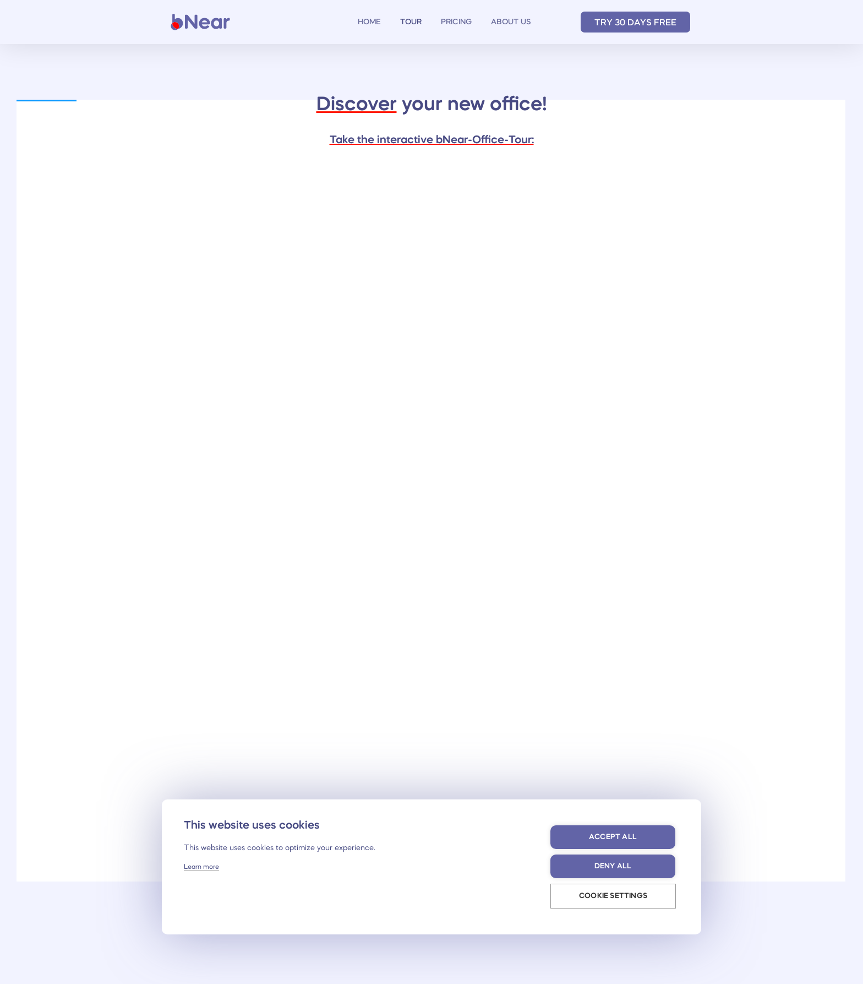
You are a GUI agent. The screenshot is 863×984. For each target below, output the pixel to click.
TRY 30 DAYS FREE (635, 23)
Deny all (613, 866)
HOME (369, 22)
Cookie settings (613, 896)
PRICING (456, 22)
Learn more (201, 867)
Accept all (613, 837)
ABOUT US (511, 22)
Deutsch (557, 22)
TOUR (411, 22)
